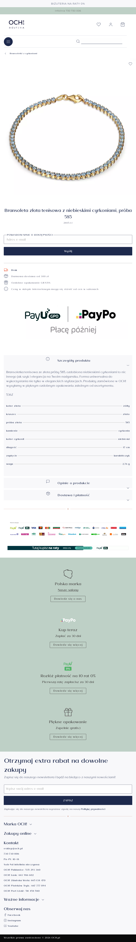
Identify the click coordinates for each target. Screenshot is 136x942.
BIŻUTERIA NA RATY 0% (68, 3)
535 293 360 (32, 870)
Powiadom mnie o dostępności (30, 235)
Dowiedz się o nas (68, 599)
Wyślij (68, 251)
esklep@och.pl (13, 849)
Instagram (12, 921)
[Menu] (8, 42)
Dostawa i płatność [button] (88, 496)
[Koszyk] (122, 25)
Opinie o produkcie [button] (88, 484)
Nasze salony (68, 590)
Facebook (12, 915)
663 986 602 (26, 875)
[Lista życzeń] (98, 25)
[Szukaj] (78, 41)
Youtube (11, 926)
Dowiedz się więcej (67, 645)
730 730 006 (11, 854)
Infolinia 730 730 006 (68, 10)
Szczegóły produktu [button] (88, 361)
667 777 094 (38, 886)
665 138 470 (38, 881)
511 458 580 (33, 891)
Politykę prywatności (93, 809)
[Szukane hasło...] (101, 41)
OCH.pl (55, 938)
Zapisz (68, 801)
